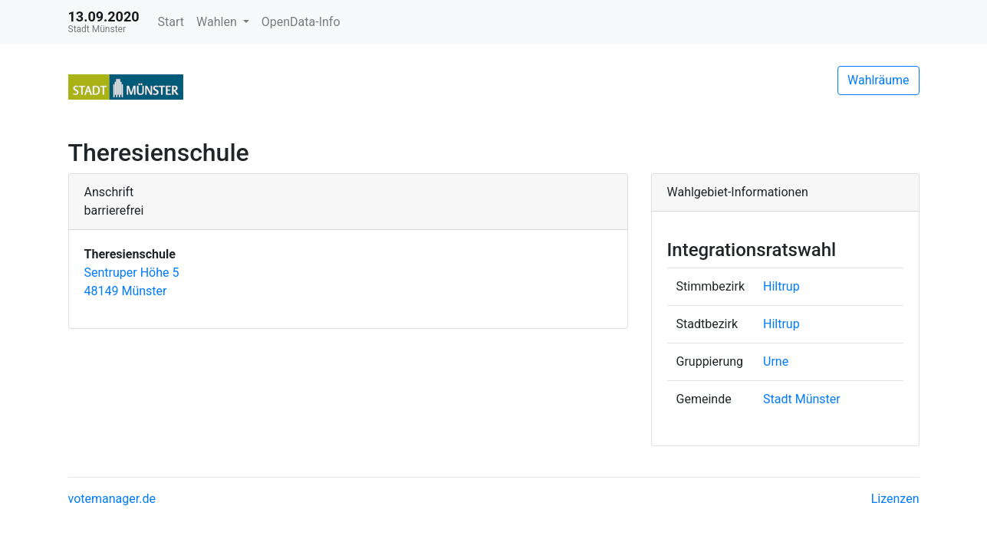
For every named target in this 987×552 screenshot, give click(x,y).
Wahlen (218, 22)
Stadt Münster (802, 399)
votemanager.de (112, 498)
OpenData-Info (301, 22)
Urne (775, 361)
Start (171, 22)
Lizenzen (895, 498)
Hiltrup (781, 286)
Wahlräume (878, 80)
